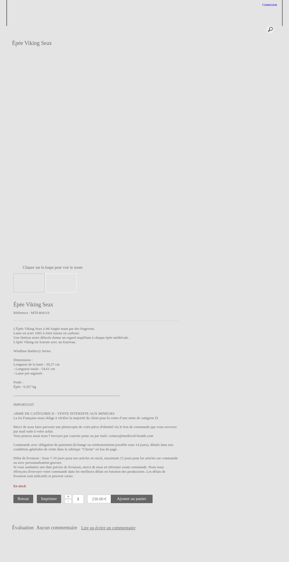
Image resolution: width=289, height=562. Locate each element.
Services (127, 30)
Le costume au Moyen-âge (259, 71)
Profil (94, 30)
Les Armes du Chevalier (257, 194)
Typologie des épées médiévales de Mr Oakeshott (260, 102)
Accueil (65, 30)
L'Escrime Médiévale (255, 54)
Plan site (123, 548)
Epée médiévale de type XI (259, 124)
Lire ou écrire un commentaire (173, 528)
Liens (162, 548)
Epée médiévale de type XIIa (257, 146)
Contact (144, 548)
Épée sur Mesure (252, 40)
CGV (105, 548)
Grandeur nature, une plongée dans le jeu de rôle (259, 63)
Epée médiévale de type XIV (257, 186)
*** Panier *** (223, 30)
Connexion (269, 5)
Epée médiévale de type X (258, 111)
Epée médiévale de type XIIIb (257, 175)
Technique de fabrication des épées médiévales (257, 91)
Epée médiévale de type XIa (260, 131)
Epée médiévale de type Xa (259, 117)
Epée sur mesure (22, 37)
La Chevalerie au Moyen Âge (257, 80)
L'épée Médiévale (253, 47)
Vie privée (181, 548)
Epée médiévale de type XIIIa (257, 164)
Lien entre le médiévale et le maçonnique (260, 203)
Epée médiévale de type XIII (260, 155)
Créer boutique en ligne (145, 557)
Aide (154, 30)
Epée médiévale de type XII (260, 138)
